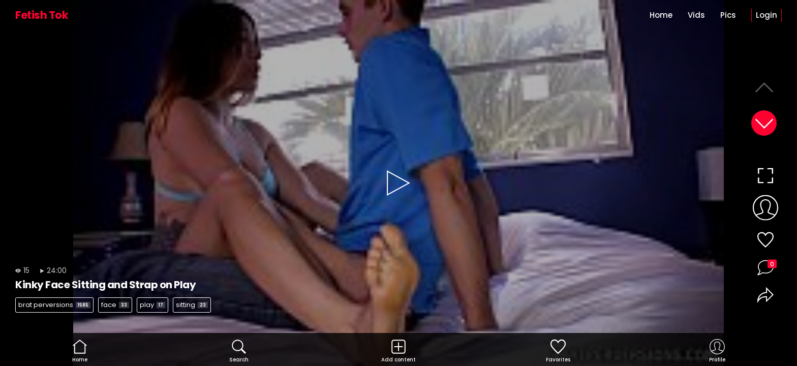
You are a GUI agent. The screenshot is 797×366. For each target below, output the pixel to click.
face (115, 305)
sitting (192, 305)
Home (661, 15)
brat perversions (54, 305)
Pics (728, 15)
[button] (764, 123)
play (152, 305)
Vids (696, 15)
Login (766, 15)
